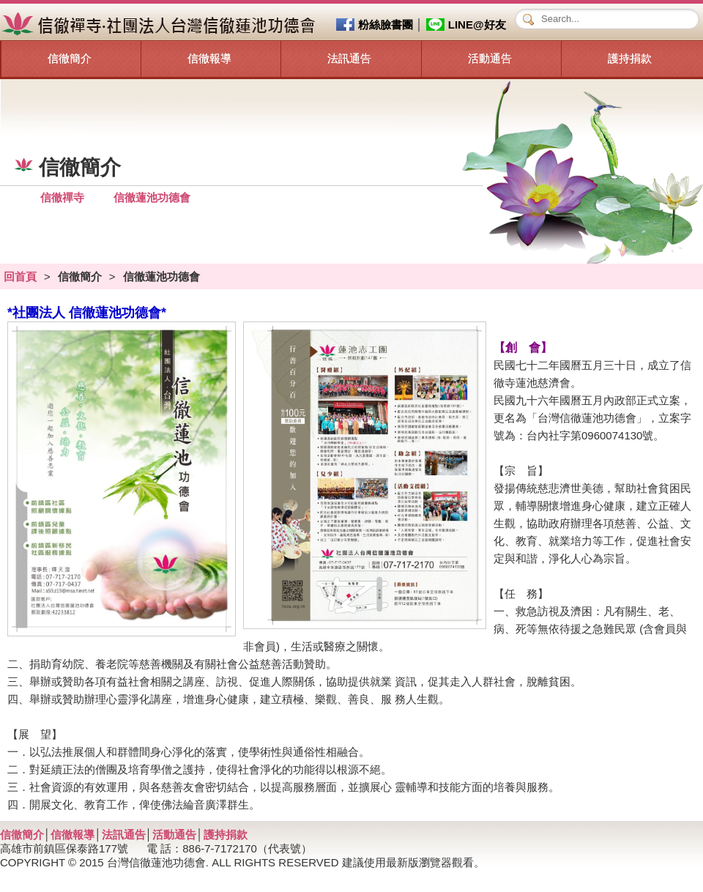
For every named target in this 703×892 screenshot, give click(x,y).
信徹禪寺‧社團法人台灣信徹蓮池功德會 (160, 24)
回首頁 (20, 276)
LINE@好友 (477, 24)
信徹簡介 (70, 58)
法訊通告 (349, 58)
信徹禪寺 (62, 197)
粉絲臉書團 (385, 24)
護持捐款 (630, 58)
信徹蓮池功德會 (152, 197)
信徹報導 (209, 58)
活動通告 (490, 58)
